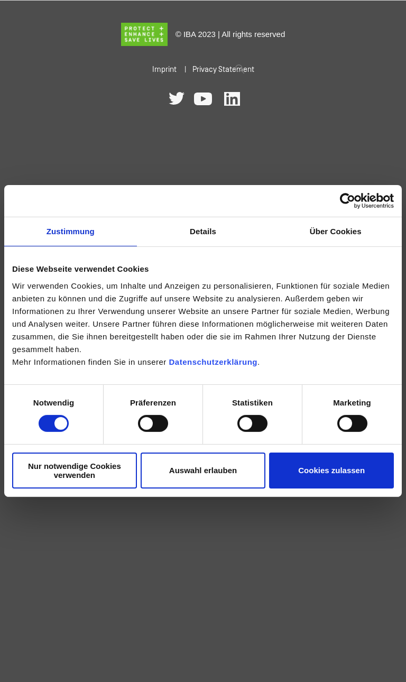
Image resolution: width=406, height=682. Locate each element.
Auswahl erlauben (203, 470)
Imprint (164, 69)
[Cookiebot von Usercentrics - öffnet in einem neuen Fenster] (347, 201)
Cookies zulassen (331, 470)
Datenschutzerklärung (213, 361)
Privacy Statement (223, 69)
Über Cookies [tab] (336, 231)
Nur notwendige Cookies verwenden (74, 471)
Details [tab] (203, 231)
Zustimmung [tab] (71, 231)
